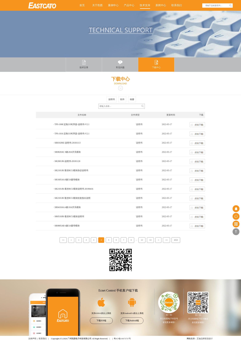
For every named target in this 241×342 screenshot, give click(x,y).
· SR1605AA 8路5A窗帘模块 (66, 180)
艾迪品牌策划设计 (205, 338)
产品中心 (129, 5)
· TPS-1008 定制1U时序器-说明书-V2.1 (71, 124)
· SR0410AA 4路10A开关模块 (67, 207)
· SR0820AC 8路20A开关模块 (67, 152)
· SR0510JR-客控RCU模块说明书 (68, 216)
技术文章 (84, 64)
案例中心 (113, 5)
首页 (82, 5)
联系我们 (176, 5)
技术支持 (145, 5)
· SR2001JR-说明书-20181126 (66, 161)
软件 (122, 99)
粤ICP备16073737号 (122, 338)
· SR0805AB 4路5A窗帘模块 (66, 226)
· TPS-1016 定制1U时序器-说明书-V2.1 (71, 133)
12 (142, 240)
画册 (132, 99)
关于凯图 (97, 5)
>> (166, 240)
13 (150, 240)
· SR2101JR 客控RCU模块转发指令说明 (71, 198)
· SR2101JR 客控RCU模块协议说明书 (70, 170)
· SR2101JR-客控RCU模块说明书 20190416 (73, 189)
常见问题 (120, 64)
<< (63, 240)
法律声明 (32, 338)
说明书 (111, 99)
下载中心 (156, 64)
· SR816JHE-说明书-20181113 (67, 143)
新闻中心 (161, 5)
